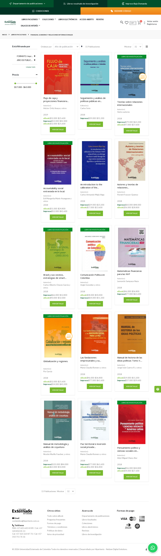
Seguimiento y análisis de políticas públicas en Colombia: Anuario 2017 (93, 101)
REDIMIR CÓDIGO (122, 11)
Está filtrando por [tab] (21, 46)
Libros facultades (18, 34)
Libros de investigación (92, 534)
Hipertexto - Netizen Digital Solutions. (111, 549)
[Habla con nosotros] (152, 547)
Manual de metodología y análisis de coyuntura (56, 445)
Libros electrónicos (90, 527)
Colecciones (87, 523)
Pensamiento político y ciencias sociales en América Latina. (128, 450)
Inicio (4, 35)
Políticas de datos (54, 530)
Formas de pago (54, 523)
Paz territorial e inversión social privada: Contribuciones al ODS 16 (93, 447)
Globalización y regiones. (55, 361)
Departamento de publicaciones (95, 516)
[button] (122, 22)
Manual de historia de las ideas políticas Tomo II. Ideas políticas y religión (129, 360)
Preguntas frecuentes (56, 519)
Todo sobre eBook (55, 516)
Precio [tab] (15, 74)
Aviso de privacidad (55, 534)
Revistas (85, 530)
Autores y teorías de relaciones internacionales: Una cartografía (127, 189)
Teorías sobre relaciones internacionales (129, 103)
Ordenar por (46, 46)
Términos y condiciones (57, 527)
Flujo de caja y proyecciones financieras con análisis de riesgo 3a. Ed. (55, 103)
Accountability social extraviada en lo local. (54, 190)
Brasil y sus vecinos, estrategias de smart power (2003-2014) (54, 277)
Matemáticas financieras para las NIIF (129, 272)
